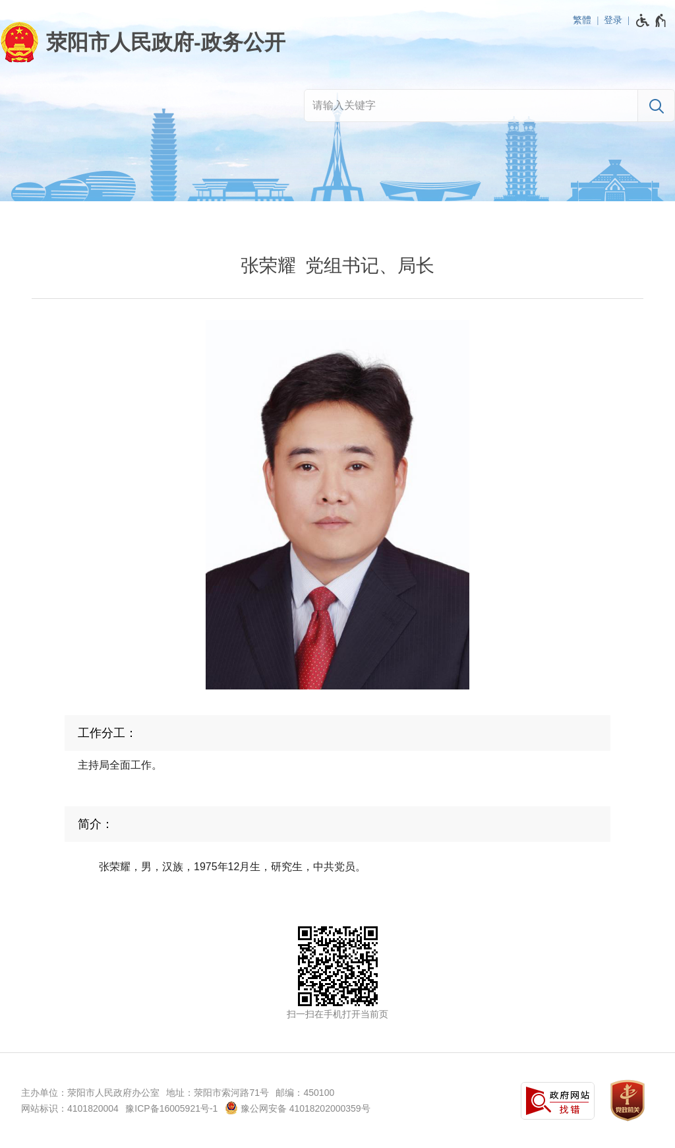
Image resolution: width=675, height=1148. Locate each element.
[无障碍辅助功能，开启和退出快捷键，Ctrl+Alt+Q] (651, 20)
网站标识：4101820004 (70, 1108)
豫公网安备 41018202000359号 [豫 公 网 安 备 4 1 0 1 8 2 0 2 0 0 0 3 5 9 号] (297, 1107)
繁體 (582, 20)
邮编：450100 (305, 1092)
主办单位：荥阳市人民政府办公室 (90, 1092)
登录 (613, 20)
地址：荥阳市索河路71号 (217, 1092)
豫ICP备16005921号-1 (171, 1108)
